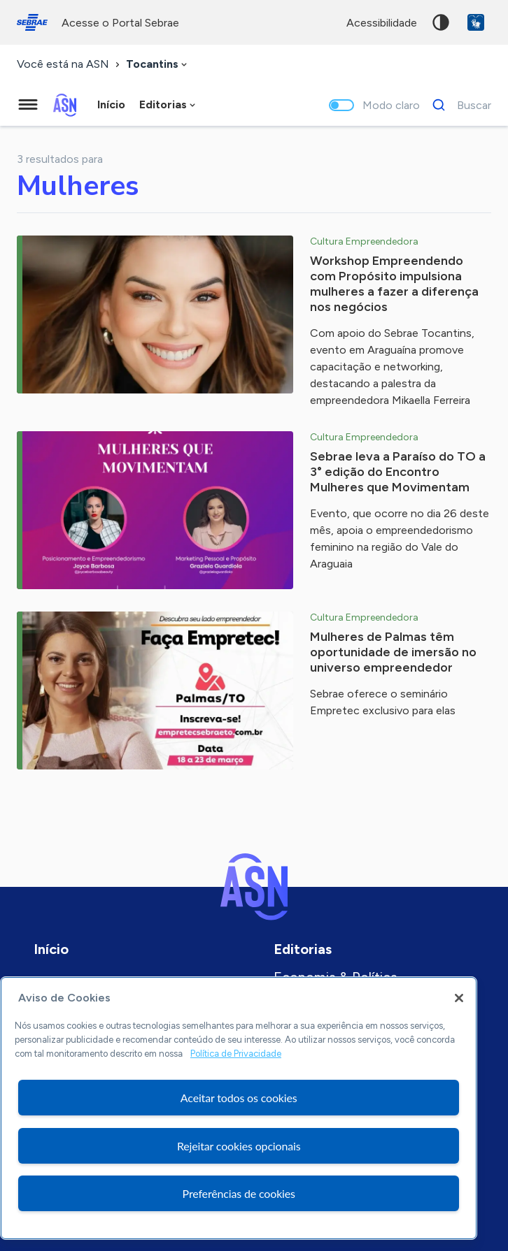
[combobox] (158, 64)
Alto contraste (440, 22)
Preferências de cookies (239, 1193)
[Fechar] (459, 998)
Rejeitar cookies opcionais (239, 1145)
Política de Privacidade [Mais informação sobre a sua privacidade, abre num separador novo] (235, 1053)
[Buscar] (458, 105)
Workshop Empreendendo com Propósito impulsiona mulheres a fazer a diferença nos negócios (394, 283)
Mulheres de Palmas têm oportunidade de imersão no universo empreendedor (393, 652)
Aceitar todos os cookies (239, 1097)
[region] (238, 1108)
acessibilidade (381, 22)
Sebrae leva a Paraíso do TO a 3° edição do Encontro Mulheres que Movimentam (398, 472)
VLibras (475, 22)
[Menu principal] (28, 105)
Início (111, 104)
